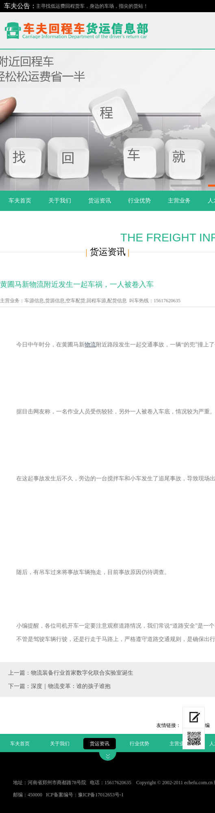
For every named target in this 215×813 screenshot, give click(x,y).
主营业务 (179, 201)
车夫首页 (20, 201)
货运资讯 (99, 201)
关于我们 (59, 201)
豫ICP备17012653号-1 (101, 795)
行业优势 (139, 201)
